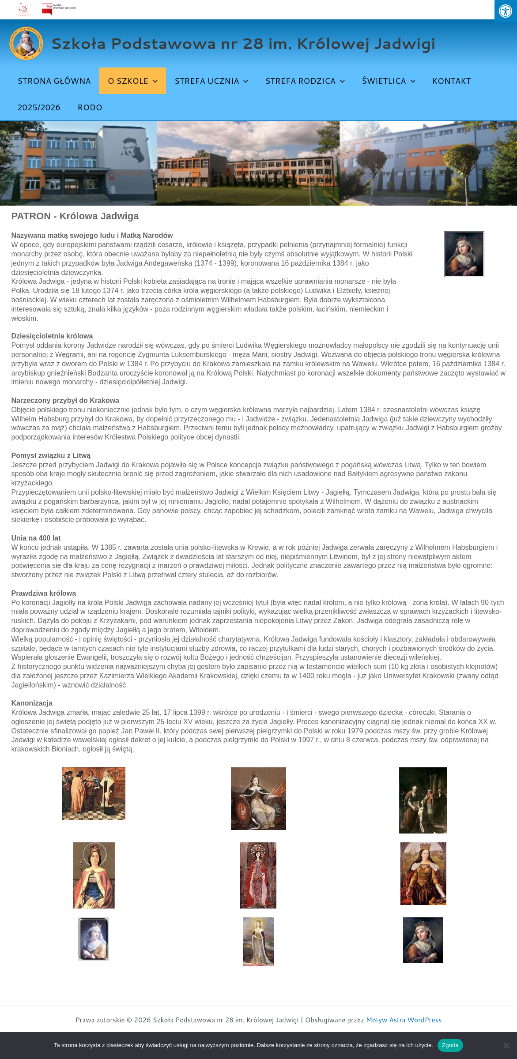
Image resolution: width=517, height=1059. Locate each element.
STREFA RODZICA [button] (301, 81)
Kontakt (445, 80)
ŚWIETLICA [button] (384, 81)
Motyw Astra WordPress (404, 1020)
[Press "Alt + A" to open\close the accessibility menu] (505, 11)
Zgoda (450, 1045)
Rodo (88, 107)
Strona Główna (53, 80)
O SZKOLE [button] (131, 81)
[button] (151, 81)
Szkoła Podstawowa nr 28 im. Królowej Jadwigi (243, 43)
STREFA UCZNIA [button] (208, 81)
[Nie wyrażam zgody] (506, 1045)
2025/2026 (38, 107)
